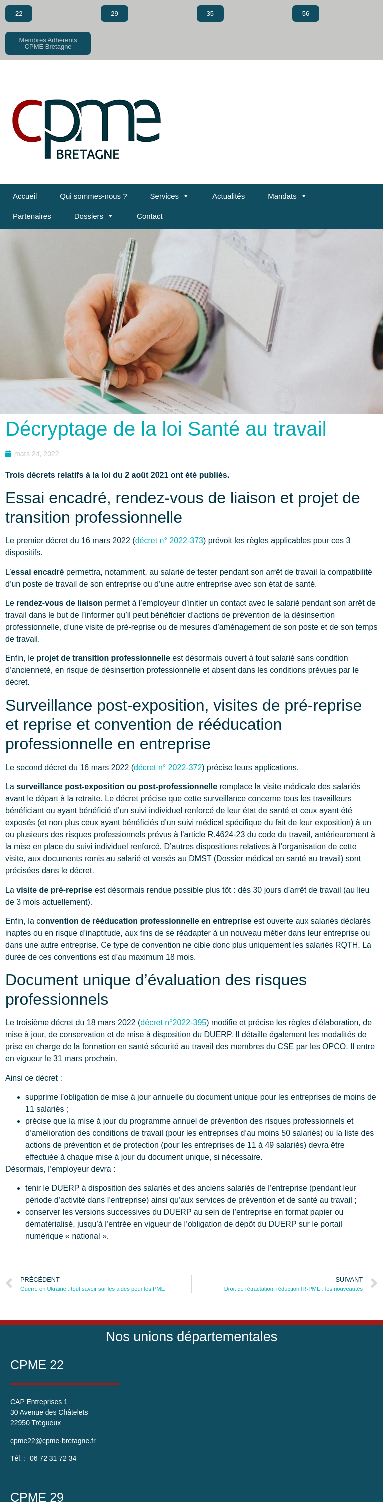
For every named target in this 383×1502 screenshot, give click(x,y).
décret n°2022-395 (173, 1022)
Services (170, 196)
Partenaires (32, 216)
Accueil (25, 196)
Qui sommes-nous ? (93, 196)
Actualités (228, 196)
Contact (150, 216)
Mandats (287, 196)
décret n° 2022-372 (168, 767)
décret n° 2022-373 (169, 540)
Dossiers (94, 216)
